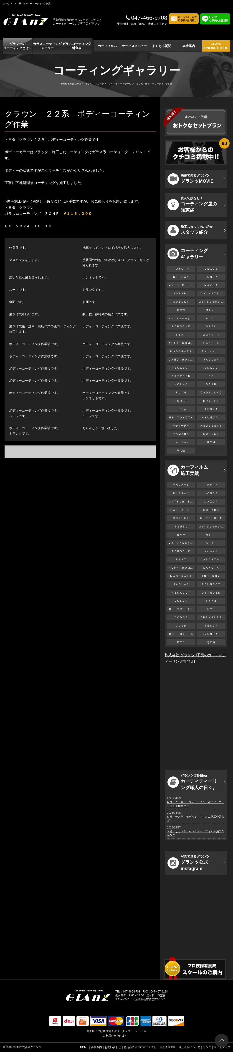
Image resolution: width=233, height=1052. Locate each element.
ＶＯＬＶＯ (181, 384)
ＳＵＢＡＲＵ (181, 293)
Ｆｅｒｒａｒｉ (210, 351)
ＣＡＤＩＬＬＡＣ (211, 392)
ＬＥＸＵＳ (211, 268)
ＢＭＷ (181, 310)
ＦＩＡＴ (180, 334)
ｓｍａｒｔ (211, 551)
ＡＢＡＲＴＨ (211, 334)
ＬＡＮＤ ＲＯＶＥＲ (181, 359)
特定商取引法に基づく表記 (140, 1047)
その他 (181, 450)
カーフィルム (107, 46)
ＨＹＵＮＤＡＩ (210, 417)
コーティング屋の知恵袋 (192, 204)
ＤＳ (211, 376)
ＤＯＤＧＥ (181, 401)
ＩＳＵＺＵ (181, 526)
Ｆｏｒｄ (180, 392)
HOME (84, 1047)
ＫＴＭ (211, 442)
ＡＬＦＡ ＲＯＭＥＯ (181, 343)
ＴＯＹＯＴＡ (181, 268)
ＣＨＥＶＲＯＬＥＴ (181, 609)
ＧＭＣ (211, 609)
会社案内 (188, 46)
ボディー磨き (181, 425)
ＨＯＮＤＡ (211, 277)
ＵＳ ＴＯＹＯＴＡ (181, 417)
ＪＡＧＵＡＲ (211, 359)
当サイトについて (189, 1047)
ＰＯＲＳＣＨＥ (180, 326)
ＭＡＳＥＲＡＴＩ (181, 351)
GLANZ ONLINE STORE (216, 46)
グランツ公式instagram (188, 863)
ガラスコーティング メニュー (47, 46)
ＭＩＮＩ (210, 310)
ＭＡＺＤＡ (211, 285)
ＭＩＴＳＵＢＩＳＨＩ (181, 285)
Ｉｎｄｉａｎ (181, 442)
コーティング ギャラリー (187, 253)
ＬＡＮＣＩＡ (211, 343)
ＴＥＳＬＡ (211, 409)
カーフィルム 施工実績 (187, 470)
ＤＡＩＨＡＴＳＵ (211, 293)
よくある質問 (161, 46)
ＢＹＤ (181, 642)
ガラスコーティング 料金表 (76, 46)
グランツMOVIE (190, 179)
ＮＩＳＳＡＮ (181, 277)
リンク (207, 1047)
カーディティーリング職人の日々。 (192, 782)
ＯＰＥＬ (210, 326)
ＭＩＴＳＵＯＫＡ (211, 518)
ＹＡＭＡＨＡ (181, 433)
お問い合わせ (113, 1047)
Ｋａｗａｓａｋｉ (211, 425)
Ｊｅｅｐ (180, 409)
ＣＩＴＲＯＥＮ (182, 376)
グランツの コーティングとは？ (17, 46)
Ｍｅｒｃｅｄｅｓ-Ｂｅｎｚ (211, 301)
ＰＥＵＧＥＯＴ (180, 367)
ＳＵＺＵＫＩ (181, 301)
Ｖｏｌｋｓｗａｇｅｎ (181, 318)
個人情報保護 (167, 1047)
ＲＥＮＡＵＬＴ (210, 367)
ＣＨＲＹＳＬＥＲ (211, 401)
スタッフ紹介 (191, 230)
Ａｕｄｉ (210, 318)
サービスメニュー (134, 46)
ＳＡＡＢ (210, 384)
